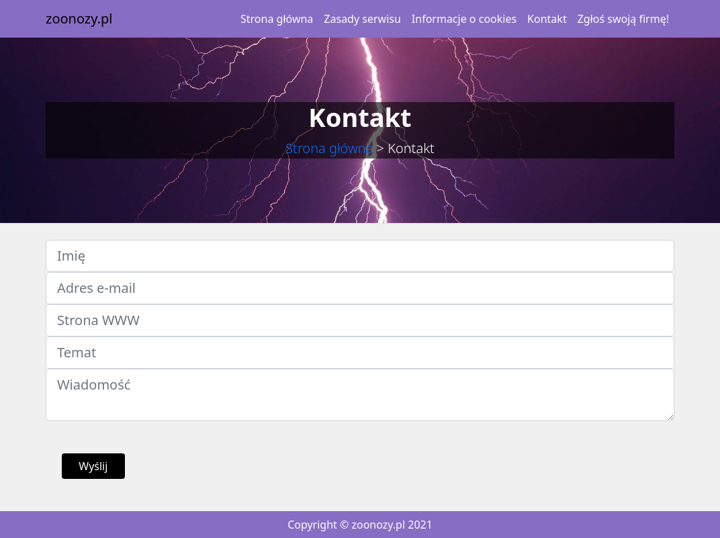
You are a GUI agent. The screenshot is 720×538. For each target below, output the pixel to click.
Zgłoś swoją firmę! (623, 18)
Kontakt (547, 18)
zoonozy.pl (79, 18)
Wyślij (93, 466)
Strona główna (276, 18)
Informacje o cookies (464, 18)
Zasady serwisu (362, 18)
